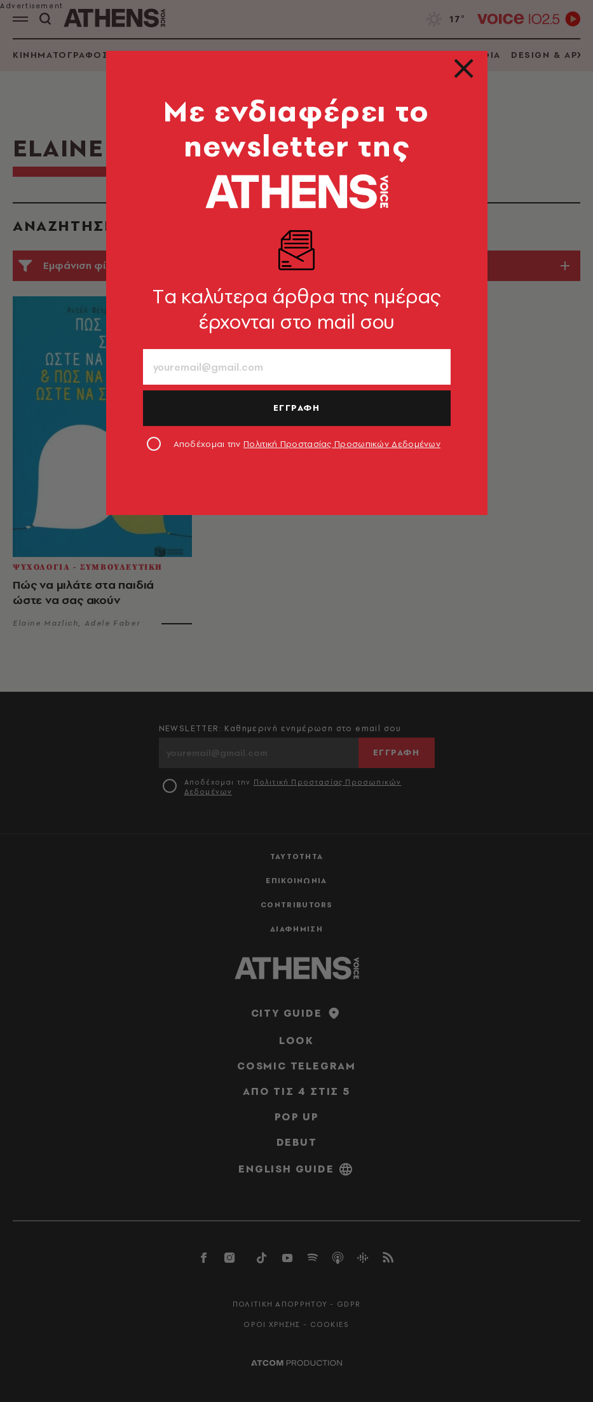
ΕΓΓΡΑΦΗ (296, 407)
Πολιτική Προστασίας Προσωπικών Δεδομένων (341, 444)
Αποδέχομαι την (307, 444)
